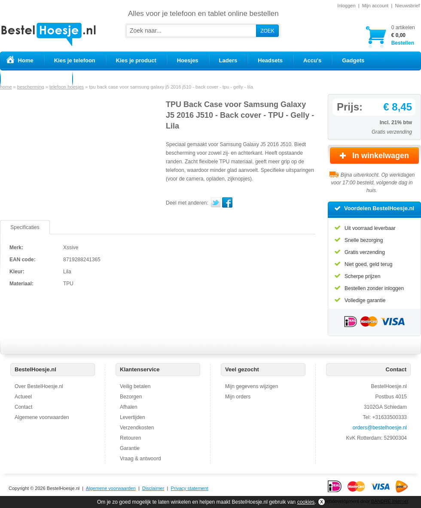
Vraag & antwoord (140, 459)
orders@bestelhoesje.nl (380, 428)
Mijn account (375, 5)
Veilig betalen (135, 386)
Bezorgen (131, 397)
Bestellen (403, 35)
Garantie (130, 448)
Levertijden (132, 417)
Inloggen (346, 5)
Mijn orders (237, 397)
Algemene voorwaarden (42, 417)
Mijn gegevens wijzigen (251, 386)
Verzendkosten (137, 428)
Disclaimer (153, 488)
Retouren (130, 438)
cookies (306, 502)
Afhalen (128, 407)
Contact (23, 407)
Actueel (23, 397)
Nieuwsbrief (407, 5)
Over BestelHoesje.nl (39, 386)
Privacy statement (189, 488)
